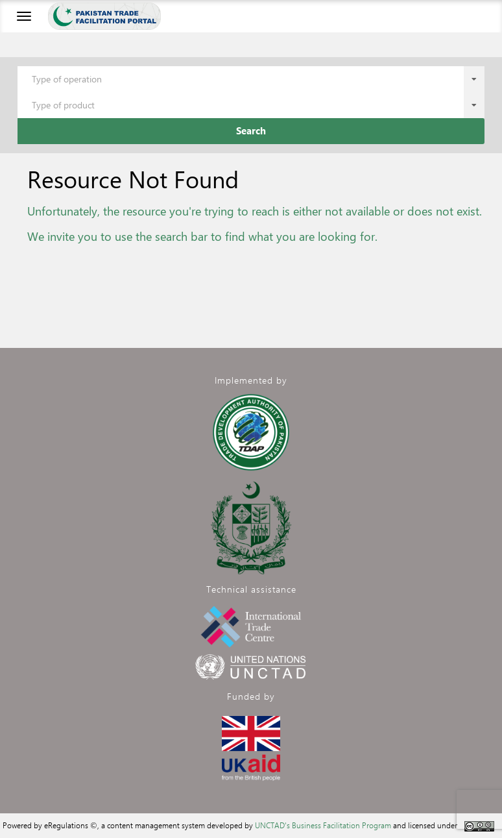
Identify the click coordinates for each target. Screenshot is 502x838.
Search (251, 130)
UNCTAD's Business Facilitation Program (323, 825)
